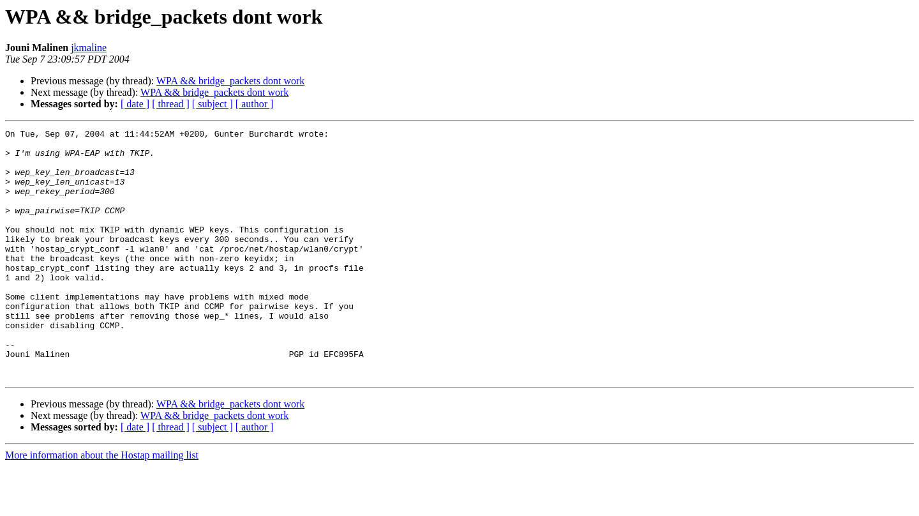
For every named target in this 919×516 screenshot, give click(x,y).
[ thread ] (171, 103)
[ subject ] (212, 103)
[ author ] (254, 103)
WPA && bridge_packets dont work (230, 80)
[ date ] (135, 103)
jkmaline (89, 47)
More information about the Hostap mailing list (101, 504)
